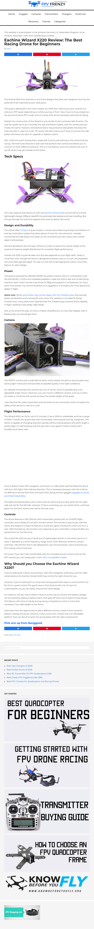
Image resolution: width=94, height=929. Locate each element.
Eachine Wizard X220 (54, 213)
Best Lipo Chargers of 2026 (19, 666)
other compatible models (54, 557)
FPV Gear (17, 635)
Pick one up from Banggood (23, 623)
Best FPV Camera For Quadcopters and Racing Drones (33, 681)
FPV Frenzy (47, 5)
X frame (24, 230)
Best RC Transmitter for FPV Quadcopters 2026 (29, 673)
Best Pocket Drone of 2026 (19, 670)
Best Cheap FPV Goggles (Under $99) (25, 677)
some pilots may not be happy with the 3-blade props (48, 295)
